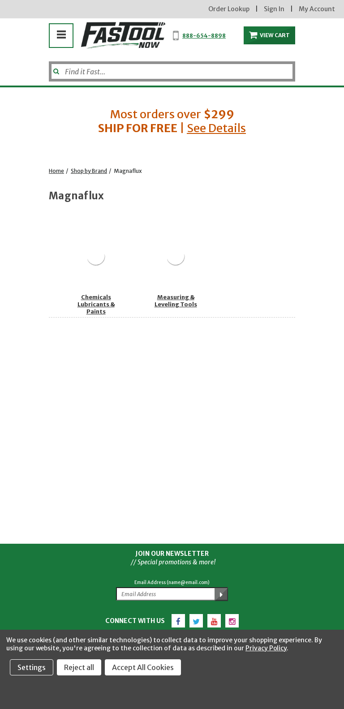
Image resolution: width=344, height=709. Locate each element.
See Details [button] (216, 128)
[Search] (172, 71)
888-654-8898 (204, 35)
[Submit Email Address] (221, 594)
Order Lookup (228, 9)
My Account (317, 9)
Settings (31, 667)
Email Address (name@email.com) (172, 582)
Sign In (274, 9)
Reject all (79, 667)
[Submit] (55, 68)
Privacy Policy (266, 648)
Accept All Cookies (143, 667)
